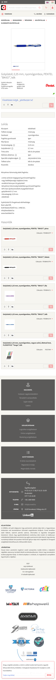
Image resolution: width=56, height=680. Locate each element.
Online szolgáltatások (28, 433)
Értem (49, 675)
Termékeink (8, 14)
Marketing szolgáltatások (28, 437)
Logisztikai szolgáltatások (28, 429)
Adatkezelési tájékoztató (28, 569)
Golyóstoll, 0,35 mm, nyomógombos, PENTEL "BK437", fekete (26, 257)
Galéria (28, 405)
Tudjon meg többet (8, 675)
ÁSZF (28, 564)
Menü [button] (5, 2)
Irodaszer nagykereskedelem (28, 394)
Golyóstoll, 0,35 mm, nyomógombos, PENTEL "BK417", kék (25, 314)
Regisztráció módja (27, 465)
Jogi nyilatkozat (28, 566)
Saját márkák (27, 402)
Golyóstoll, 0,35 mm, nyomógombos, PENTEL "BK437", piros (25, 228)
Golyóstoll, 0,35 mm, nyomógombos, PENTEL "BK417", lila (25, 286)
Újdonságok (50, 14)
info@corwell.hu (30, 504)
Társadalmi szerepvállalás (28, 398)
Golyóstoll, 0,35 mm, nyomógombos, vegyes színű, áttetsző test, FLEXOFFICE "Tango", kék (27, 344)
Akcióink (39, 14)
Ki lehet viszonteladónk (28, 461)
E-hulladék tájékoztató (28, 574)
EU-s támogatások (28, 572)
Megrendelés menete (28, 469)
